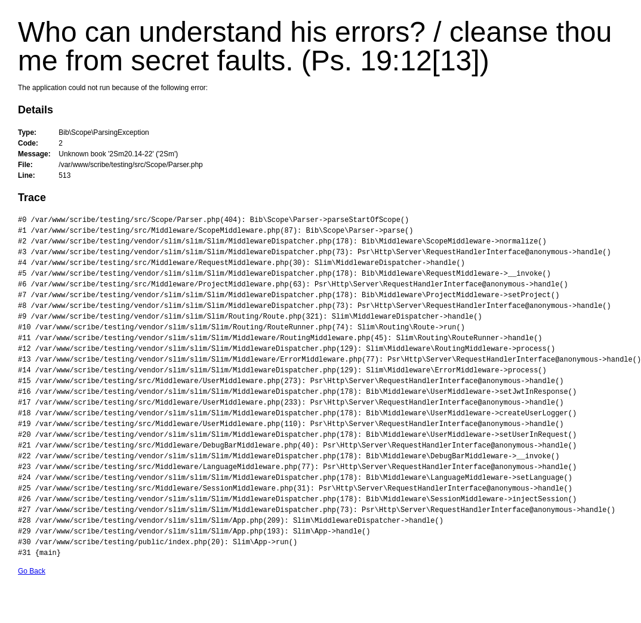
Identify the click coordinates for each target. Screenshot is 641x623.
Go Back (31, 571)
